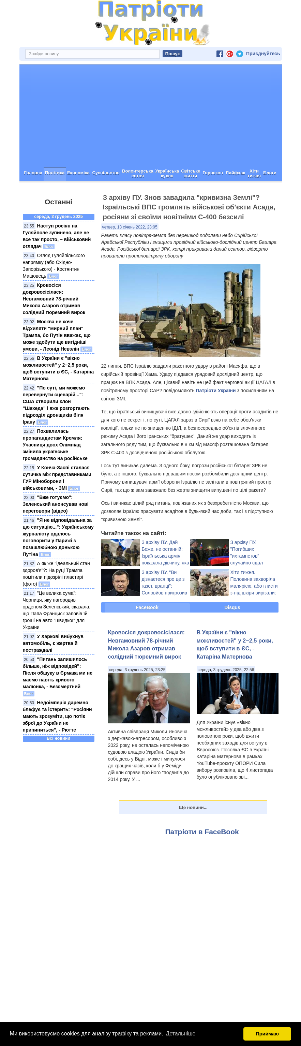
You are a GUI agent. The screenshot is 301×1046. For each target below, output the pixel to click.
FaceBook (147, 607)
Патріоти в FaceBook (202, 832)
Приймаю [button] (267, 1033)
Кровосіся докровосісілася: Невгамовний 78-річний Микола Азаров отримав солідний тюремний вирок (54, 298)
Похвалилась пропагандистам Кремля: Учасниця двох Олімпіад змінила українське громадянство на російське (55, 444)
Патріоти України (216, 390)
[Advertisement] (150, 116)
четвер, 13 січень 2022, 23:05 (129, 227)
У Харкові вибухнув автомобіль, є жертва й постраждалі (53, 643)
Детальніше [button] (180, 1033)
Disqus (232, 607)
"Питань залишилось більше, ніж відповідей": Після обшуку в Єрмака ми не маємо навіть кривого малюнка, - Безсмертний (58, 673)
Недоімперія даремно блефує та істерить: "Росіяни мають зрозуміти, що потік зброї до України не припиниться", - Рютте (57, 716)
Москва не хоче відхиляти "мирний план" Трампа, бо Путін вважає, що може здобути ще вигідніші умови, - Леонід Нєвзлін (57, 335)
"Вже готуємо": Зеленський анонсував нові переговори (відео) (56, 504)
